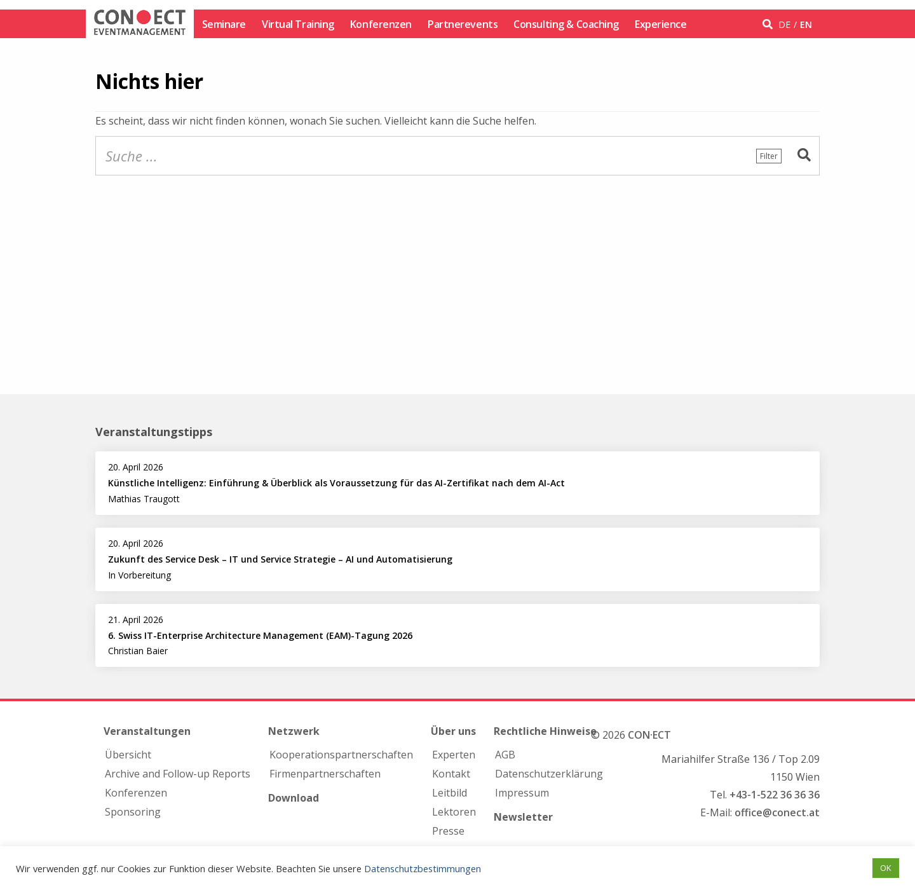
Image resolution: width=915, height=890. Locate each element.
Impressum (522, 793)
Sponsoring (133, 812)
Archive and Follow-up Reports (177, 774)
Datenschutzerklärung (549, 774)
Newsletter (523, 817)
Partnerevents (463, 24)
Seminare (224, 24)
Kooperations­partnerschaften (341, 755)
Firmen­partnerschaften (325, 774)
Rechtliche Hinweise (545, 731)
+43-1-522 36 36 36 (774, 795)
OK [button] (885, 867)
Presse (448, 831)
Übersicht (128, 755)
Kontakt (451, 774)
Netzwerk (294, 731)
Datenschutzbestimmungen (422, 868)
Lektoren (454, 812)
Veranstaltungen (147, 731)
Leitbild (449, 793)
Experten (453, 755)
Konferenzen (381, 24)
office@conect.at (777, 812)
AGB (505, 755)
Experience (661, 24)
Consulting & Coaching (566, 24)
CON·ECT (649, 735)
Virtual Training (298, 24)
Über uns (453, 731)
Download (293, 798)
